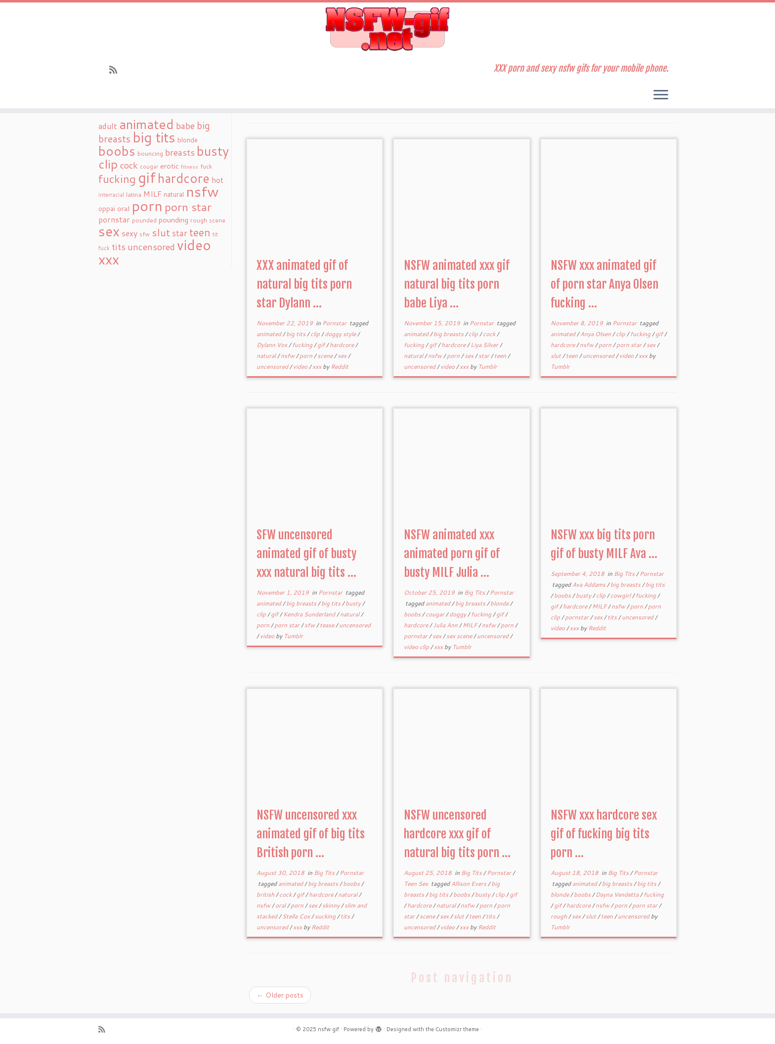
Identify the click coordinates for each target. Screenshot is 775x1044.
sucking (326, 916)
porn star (629, 345)
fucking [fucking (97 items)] (117, 178)
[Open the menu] (660, 95)
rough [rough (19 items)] (198, 220)
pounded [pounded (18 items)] (144, 220)
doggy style (341, 334)
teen (501, 355)
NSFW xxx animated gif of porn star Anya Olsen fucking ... (604, 284)
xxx (317, 366)
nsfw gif (328, 1029)
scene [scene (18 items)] (217, 220)
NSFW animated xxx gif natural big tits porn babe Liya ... (457, 284)
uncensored (273, 366)
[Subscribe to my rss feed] (116, 69)
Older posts (280, 995)
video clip (417, 647)
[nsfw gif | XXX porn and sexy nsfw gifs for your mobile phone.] (387, 29)
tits (612, 617)
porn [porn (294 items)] (147, 205)
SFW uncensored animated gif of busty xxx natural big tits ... (306, 553)
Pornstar (335, 323)
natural (267, 355)
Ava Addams (589, 584)
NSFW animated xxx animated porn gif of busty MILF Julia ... (452, 553)
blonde (500, 603)
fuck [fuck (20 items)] (206, 166)
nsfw (288, 355)
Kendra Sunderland (310, 614)
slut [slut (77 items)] (161, 232)
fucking (303, 345)
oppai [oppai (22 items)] (106, 208)
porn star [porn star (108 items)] (188, 207)
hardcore (342, 345)
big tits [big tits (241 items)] (153, 137)
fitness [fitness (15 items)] (189, 166)
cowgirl (621, 595)
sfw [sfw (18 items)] (144, 234)
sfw (310, 625)
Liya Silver (485, 345)
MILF (470, 625)
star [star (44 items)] (179, 233)
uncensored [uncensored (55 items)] (151, 246)
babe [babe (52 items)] (185, 125)
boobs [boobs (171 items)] (116, 151)
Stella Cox (296, 916)
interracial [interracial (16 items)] (111, 195)
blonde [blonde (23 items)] (187, 139)
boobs (413, 614)
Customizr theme (457, 1029)
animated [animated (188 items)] (146, 124)
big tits (296, 334)
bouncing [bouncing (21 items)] (150, 153)
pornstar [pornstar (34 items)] (114, 219)
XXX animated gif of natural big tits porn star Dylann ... (304, 284)
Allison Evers (469, 883)
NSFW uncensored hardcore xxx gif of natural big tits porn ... (457, 834)
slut (556, 355)
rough (559, 916)
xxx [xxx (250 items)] (108, 259)
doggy (458, 614)
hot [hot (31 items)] (217, 179)
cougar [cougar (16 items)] (149, 167)
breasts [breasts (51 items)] (180, 152)
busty (353, 603)
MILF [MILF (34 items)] (152, 193)
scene (325, 355)
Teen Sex (417, 883)
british (266, 894)
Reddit (339, 366)
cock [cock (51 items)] (129, 165)
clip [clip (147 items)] (108, 164)
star (484, 355)
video (301, 366)
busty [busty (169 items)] (213, 151)
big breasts (449, 334)
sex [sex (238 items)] (109, 231)
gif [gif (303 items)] (147, 177)
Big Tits (475, 592)
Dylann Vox (273, 345)
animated (270, 334)
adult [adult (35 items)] (107, 126)
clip (315, 334)
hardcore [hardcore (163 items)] (184, 178)
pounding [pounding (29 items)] (173, 220)
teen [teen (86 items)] (200, 232)
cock (490, 334)
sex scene (460, 636)
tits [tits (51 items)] (119, 246)
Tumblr (487, 366)
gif (321, 345)
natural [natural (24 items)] (174, 194)
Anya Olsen (596, 334)
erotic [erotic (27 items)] (169, 166)
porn (307, 355)
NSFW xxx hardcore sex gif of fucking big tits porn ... (604, 834)
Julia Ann (446, 625)
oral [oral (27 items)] (123, 208)
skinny (331, 905)
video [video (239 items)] (194, 245)
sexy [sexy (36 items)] (129, 233)
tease (328, 625)
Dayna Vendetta (618, 894)
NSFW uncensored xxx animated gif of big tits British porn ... (311, 834)
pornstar (416, 636)
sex (343, 355)
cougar (436, 614)
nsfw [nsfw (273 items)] (202, 191)
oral (281, 905)
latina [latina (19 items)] (133, 194)
